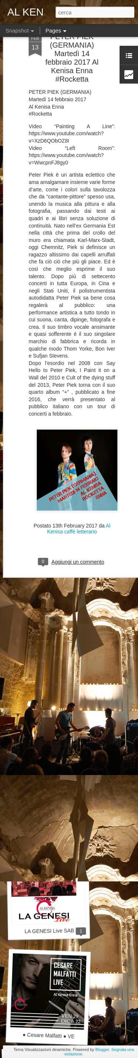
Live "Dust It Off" (49, 734)
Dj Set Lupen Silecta (45, 629)
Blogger (102, 1049)
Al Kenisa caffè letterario (78, 486)
